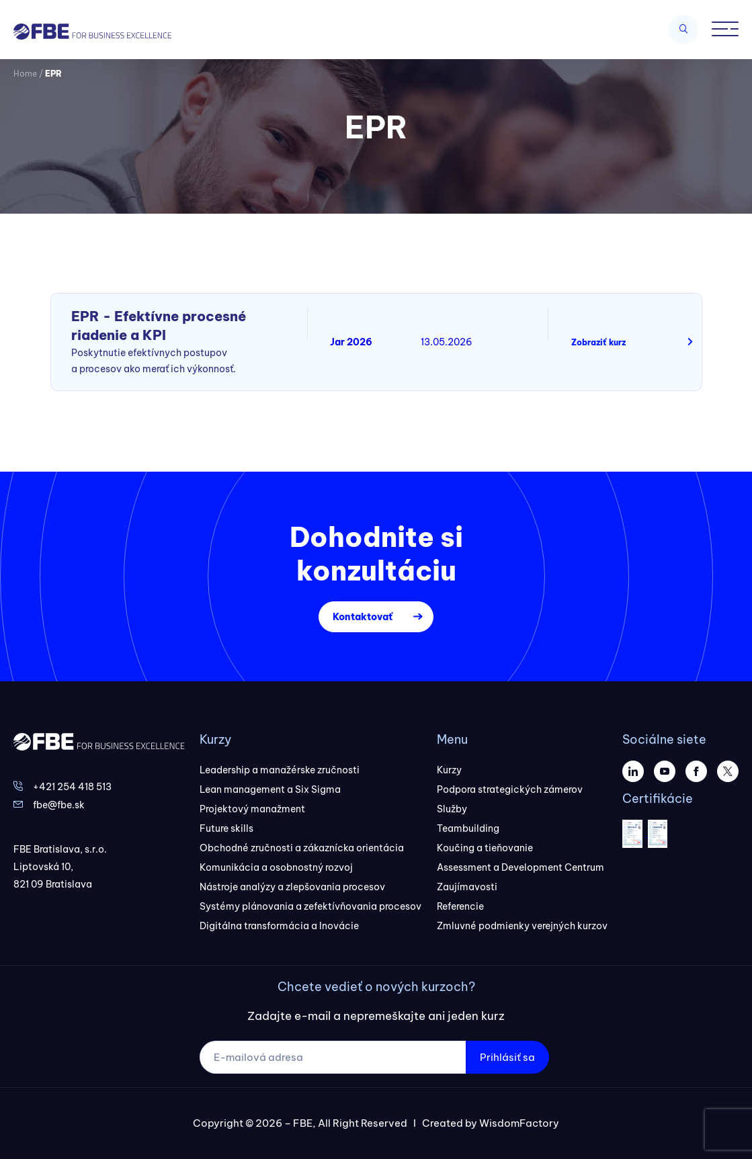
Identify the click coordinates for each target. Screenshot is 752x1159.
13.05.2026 (446, 342)
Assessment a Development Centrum (520, 867)
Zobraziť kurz (598, 342)
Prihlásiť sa (507, 1057)
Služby (452, 809)
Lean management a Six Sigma (270, 789)
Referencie (460, 906)
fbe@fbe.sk (59, 805)
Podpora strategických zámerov (510, 789)
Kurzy (449, 770)
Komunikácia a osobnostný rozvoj (276, 867)
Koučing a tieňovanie (485, 848)
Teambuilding (468, 828)
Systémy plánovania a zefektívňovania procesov (310, 906)
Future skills (226, 828)
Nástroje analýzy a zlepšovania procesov (292, 887)
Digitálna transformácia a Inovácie (279, 926)
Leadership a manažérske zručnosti (280, 770)
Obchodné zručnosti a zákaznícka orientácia (302, 848)
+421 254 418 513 (72, 787)
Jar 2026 (351, 342)
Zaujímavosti (467, 887)
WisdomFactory (519, 1123)
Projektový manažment (252, 809)
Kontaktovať (362, 617)
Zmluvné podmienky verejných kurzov (522, 926)
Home (25, 74)
